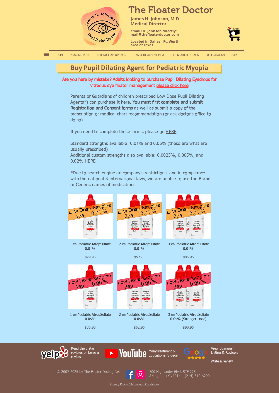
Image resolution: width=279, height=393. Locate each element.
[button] (233, 33)
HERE (171, 132)
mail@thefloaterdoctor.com (155, 34)
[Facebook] (130, 374)
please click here (172, 86)
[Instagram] (140, 374)
